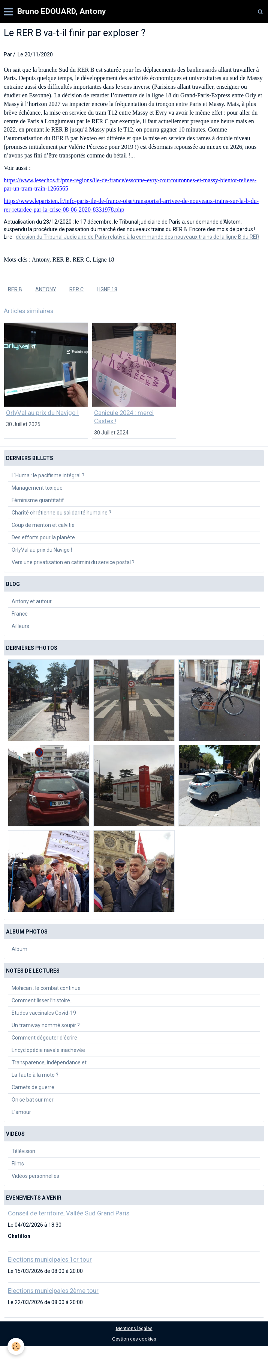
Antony (45, 289)
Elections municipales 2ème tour (53, 1290)
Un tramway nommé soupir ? (46, 1025)
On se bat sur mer (33, 1100)
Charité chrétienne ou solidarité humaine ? (61, 513)
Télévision (23, 1151)
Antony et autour (32, 601)
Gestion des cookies (134, 1339)
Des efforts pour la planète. (44, 537)
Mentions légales (134, 1328)
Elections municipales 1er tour (50, 1259)
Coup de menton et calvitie (43, 525)
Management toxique (37, 488)
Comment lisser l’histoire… (42, 1000)
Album (19, 949)
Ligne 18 (107, 289)
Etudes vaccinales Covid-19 (44, 1013)
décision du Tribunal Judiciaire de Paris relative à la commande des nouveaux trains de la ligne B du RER (137, 237)
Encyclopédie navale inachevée (48, 1050)
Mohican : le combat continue (46, 988)
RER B (15, 289)
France (20, 614)
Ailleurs (20, 626)
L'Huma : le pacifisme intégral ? (48, 475)
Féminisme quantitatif (38, 500)
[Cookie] (15, 1346)
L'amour (21, 1112)
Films (18, 1164)
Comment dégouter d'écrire (44, 1038)
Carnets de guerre (33, 1087)
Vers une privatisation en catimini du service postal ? (73, 562)
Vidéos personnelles (35, 1176)
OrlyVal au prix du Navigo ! (42, 412)
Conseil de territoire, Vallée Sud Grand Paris (68, 1213)
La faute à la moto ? (35, 1075)
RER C (76, 289)
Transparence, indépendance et (49, 1062)
